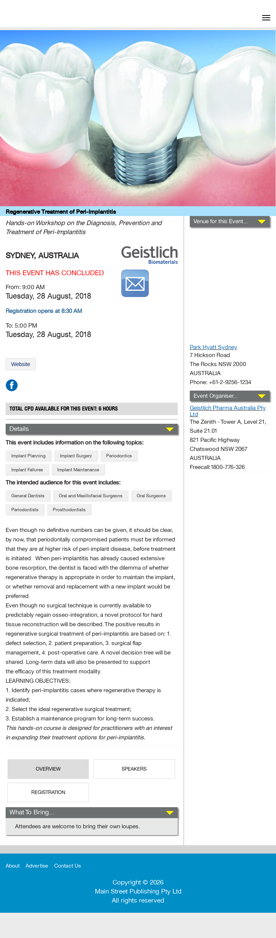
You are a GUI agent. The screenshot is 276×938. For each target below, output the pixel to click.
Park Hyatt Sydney (213, 347)
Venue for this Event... (221, 221)
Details (19, 429)
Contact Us (67, 866)
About (13, 866)
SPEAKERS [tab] (134, 769)
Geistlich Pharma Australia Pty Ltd (228, 411)
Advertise (37, 866)
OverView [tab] (48, 769)
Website (20, 364)
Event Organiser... (216, 395)
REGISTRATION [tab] (48, 792)
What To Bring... (32, 812)
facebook (12, 385)
